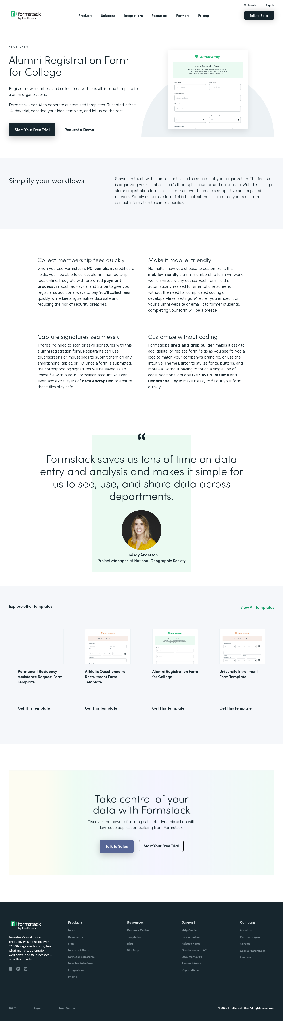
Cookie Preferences (252, 950)
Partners (182, 15)
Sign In (270, 5)
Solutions (108, 15)
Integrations (133, 15)
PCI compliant (100, 268)
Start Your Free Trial (32, 129)
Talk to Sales (259, 15)
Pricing (203, 15)
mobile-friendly (163, 274)
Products (85, 15)
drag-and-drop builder (192, 345)
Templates (19, 47)
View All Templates (257, 607)
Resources (159, 15)
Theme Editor (177, 363)
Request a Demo (79, 129)
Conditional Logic (165, 381)
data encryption (98, 381)
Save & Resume (214, 375)
